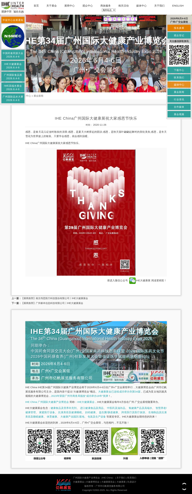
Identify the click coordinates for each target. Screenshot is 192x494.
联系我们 (131, 477)
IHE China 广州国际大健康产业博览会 (47, 401)
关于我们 (159, 5)
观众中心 (87, 5)
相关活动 (123, 5)
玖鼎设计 (131, 482)
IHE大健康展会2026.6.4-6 (13, 66)
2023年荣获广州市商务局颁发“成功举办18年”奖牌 (79, 395)
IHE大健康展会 (86, 401)
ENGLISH (178, 5)
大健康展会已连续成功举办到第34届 (119, 391)
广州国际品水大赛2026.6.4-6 (13, 98)
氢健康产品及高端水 (140, 407)
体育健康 (52, 416)
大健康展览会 (108, 482)
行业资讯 (179, 99)
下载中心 (179, 70)
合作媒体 (179, 106)
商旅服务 (105, 5)
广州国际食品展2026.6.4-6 (13, 77)
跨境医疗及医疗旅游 (133, 412)
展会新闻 (38, 95)
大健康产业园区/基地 (72, 416)
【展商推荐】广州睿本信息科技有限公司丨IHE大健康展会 (52, 303)
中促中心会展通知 (13, 20)
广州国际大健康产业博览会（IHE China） (94, 477)
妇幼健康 (90, 412)
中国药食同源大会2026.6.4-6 (13, 55)
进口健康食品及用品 (92, 407)
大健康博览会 (92, 482)
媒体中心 (141, 5)
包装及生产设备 (97, 416)
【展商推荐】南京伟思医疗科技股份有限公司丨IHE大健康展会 (54, 298)
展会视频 (179, 114)
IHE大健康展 (140, 280)
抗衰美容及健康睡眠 (70, 412)
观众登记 (179, 35)
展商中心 (69, 5)
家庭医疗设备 (47, 412)
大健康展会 (78, 482)
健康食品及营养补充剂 (64, 407)
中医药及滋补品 (116, 407)
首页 (36, 5)
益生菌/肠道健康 (108, 412)
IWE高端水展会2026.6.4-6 (13, 87)
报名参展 (179, 28)
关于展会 (51, 5)
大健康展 (121, 482)
